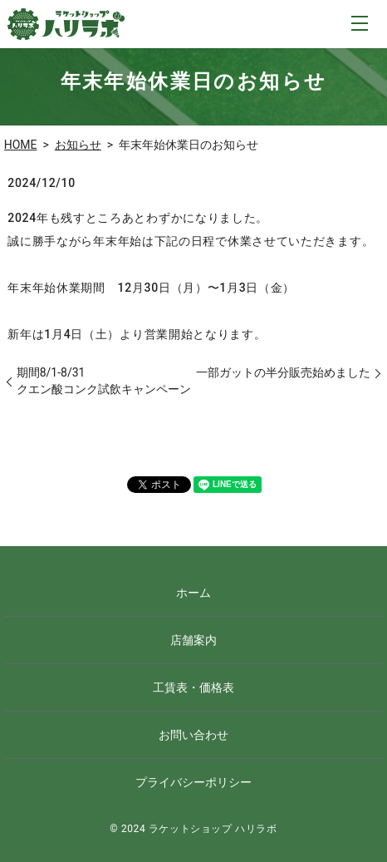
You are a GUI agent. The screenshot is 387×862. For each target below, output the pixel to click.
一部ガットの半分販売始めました (283, 372)
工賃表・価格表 (193, 687)
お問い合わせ (193, 734)
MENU (359, 23)
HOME (20, 144)
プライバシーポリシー (193, 782)
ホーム (193, 592)
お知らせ (78, 144)
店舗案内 (193, 640)
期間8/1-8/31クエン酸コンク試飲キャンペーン (104, 381)
